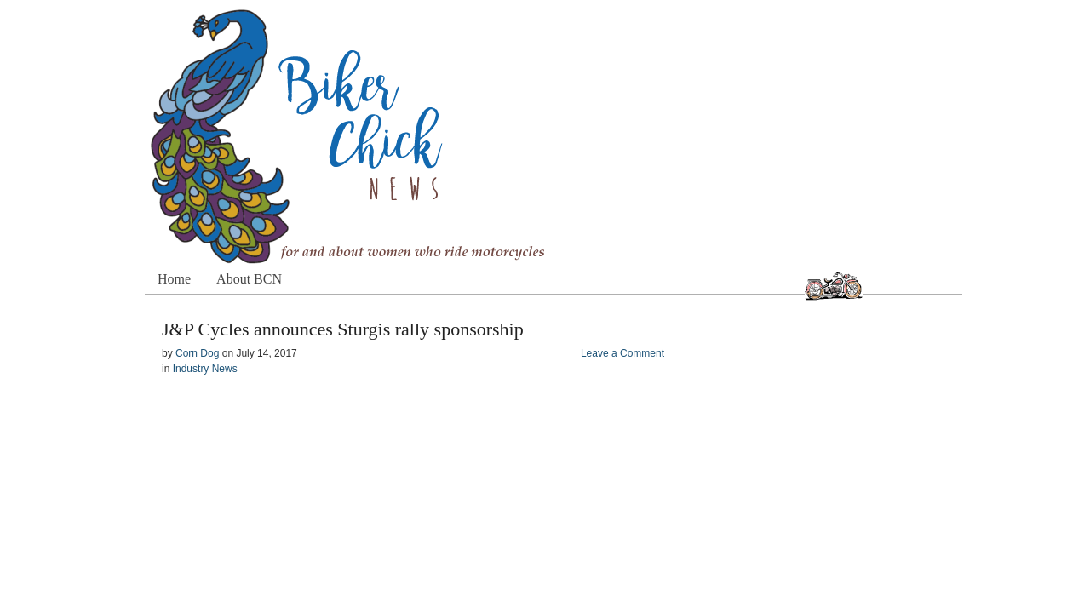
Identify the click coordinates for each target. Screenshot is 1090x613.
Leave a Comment (622, 353)
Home (174, 279)
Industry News (205, 369)
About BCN (249, 279)
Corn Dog (197, 353)
